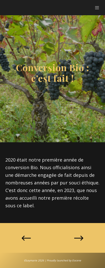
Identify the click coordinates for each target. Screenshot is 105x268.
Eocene (76, 260)
